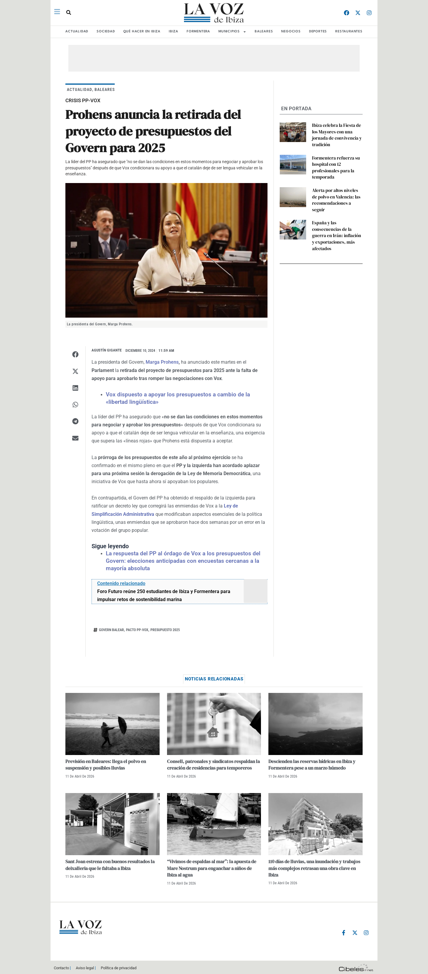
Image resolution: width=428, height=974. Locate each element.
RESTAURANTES (349, 31)
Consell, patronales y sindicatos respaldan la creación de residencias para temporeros (213, 763)
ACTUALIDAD (76, 31)
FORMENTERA (198, 31)
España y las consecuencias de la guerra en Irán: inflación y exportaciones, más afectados (337, 218)
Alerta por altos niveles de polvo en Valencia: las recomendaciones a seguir (336, 191)
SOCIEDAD (106, 31)
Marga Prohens (162, 362)
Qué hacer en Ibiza (141, 31)
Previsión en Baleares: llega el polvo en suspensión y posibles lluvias (105, 763)
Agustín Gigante (107, 350)
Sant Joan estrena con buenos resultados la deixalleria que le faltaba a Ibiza (110, 863)
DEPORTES (318, 31)
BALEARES (264, 31)
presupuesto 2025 (165, 628)
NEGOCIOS (290, 31)
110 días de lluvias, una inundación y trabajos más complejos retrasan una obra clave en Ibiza (314, 867)
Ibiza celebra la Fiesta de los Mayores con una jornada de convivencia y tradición (335, 133)
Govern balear (111, 628)
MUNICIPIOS (232, 32)
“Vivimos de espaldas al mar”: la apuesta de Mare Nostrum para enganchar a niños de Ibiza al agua (211, 867)
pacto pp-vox (137, 628)
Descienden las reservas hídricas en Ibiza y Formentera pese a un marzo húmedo (311, 763)
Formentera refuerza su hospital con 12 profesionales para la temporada (333, 164)
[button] (68, 12)
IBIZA (173, 31)
